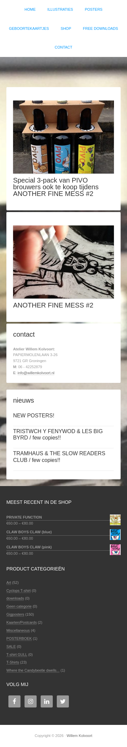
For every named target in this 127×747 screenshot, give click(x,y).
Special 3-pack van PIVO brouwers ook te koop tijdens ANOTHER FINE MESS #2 (56, 187)
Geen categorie (19, 606)
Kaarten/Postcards (21, 622)
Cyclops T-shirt (18, 591)
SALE (11, 646)
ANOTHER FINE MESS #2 (53, 305)
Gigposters (15, 614)
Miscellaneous (18, 630)
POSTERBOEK (19, 638)
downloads (15, 598)
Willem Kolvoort (63, 68)
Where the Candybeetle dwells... (32, 670)
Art (8, 583)
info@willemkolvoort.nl (35, 373)
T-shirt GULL (16, 655)
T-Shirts (12, 662)
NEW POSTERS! (33, 415)
